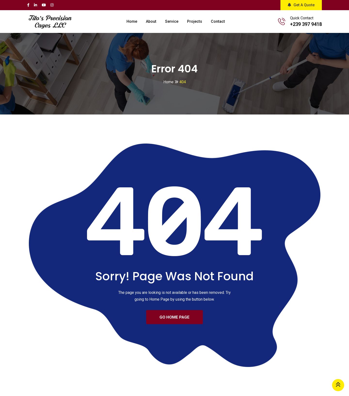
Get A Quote (301, 5)
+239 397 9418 (306, 24)
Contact (218, 21)
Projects (194, 21)
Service (171, 21)
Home (132, 21)
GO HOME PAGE (174, 317)
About (151, 21)
